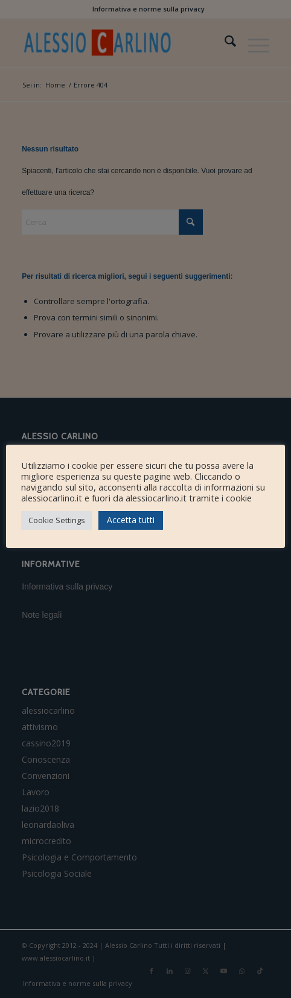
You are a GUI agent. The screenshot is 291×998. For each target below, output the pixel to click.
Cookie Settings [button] (56, 520)
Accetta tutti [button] (131, 520)
